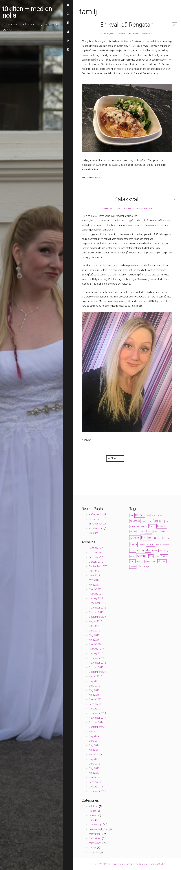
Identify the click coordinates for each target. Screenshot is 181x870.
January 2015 (96, 708)
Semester (94, 852)
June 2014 (94, 740)
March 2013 (95, 777)
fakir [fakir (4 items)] (143, 521)
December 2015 (97, 658)
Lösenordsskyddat (98, 829)
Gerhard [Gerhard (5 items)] (144, 526)
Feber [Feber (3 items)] (167, 521)
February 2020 (96, 557)
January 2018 (96, 561)
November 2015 (97, 662)
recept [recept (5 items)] (154, 550)
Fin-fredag (94, 519)
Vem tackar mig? (97, 528)
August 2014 (95, 731)
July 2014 (94, 736)
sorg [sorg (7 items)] (132, 561)
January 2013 (96, 786)
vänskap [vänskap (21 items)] (143, 566)
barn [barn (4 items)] (131, 516)
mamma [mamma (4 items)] (166, 545)
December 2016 (97, 603)
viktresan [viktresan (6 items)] (162, 561)
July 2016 (94, 625)
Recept (93, 847)
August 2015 (95, 676)
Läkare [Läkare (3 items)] (158, 545)
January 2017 (96, 598)
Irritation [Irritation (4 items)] (141, 532)
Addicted (93, 806)
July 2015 (94, 681)
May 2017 (94, 580)
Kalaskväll (127, 199)
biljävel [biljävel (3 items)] (160, 516)
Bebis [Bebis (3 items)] (148, 516)
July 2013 (94, 759)
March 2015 (95, 699)
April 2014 (94, 749)
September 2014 (98, 726)
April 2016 (94, 639)
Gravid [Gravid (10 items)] (152, 526)
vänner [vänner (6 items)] (133, 567)
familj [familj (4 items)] (149, 521)
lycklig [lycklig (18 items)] (150, 544)
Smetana (93, 532)
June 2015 (94, 685)
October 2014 (96, 722)
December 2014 (97, 713)
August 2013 (95, 754)
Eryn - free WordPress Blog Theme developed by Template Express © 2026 (126, 864)
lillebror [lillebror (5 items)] (142, 545)
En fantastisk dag (98, 523)
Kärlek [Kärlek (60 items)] (146, 537)
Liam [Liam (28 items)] (133, 544)
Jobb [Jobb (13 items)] (148, 531)
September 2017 (98, 566)
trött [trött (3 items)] (154, 561)
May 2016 (94, 635)
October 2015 (96, 667)
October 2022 (96, 552)
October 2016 (96, 612)
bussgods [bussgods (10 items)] (135, 521)
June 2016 (94, 630)
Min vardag (133, 34)
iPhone (92, 815)
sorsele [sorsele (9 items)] (139, 561)
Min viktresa (95, 838)
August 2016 (95, 621)
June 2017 (94, 575)
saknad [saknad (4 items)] (132, 556)
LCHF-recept (95, 824)
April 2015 (94, 694)
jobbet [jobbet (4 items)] (155, 532)
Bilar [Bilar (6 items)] (154, 515)
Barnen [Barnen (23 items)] (140, 515)
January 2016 (96, 653)
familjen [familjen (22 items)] (158, 521)
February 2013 (96, 782)
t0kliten (121, 34)
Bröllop (92, 810)
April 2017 (94, 584)
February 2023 (96, 547)
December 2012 (97, 791)
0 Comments (147, 34)
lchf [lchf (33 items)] (156, 538)
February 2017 (96, 593)
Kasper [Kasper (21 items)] (134, 538)
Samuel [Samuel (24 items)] (142, 556)
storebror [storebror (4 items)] (148, 561)
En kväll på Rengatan (126, 24)
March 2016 (95, 644)
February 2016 (96, 648)
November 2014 (97, 717)
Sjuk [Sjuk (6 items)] (151, 556)
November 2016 (97, 607)
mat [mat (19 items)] (132, 550)
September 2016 (98, 616)
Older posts (115, 458)
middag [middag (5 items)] (140, 550)
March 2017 (95, 589)
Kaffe (92, 820)
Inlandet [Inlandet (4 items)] (133, 532)
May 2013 (94, 768)
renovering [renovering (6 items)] (163, 550)
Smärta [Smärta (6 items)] (164, 556)
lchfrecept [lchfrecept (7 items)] (165, 538)
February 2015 (96, 704)
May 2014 (94, 745)
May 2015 (94, 690)
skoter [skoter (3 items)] (157, 556)
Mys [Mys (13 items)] (148, 550)
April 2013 (94, 772)
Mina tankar (95, 843)
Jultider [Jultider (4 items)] (162, 532)
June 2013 (94, 763)
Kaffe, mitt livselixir (99, 514)
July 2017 (94, 570)
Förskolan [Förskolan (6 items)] (134, 526)
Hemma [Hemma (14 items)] (161, 526)
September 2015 (98, 671)
